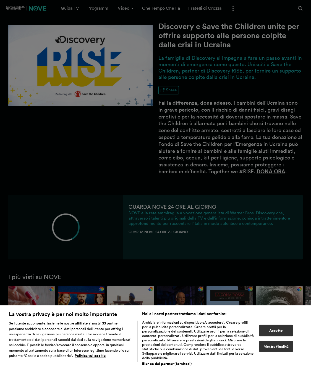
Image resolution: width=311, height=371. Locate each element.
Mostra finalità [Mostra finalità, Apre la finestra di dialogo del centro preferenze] (276, 349)
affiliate (81, 326)
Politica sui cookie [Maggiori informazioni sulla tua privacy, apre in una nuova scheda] (90, 358)
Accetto (276, 333)
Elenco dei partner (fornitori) (167, 366)
